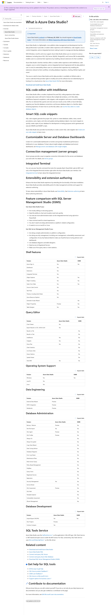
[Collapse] (21, 15)
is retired (41, 37)
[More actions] (83, 16)
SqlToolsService (47, 535)
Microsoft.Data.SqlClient (36, 540)
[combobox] (12, 18)
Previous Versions (36, 16)
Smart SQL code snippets (97, 22)
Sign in (107, 2)
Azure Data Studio (55, 16)
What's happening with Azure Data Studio (62, 40)
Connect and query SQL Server (38, 554)
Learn (27, 16)
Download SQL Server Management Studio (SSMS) (44, 559)
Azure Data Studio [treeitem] (10, 32)
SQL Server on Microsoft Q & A (38, 576)
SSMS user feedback (35, 574)
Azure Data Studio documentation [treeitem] (12, 22)
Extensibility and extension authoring (97, 34)
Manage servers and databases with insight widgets (51, 146)
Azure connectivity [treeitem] (10, 35)
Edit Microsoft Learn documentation (53, 594)
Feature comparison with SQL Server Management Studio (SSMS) (98, 39)
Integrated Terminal (95, 32)
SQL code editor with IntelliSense (99, 19)
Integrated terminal (31, 173)
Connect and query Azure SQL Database (41, 557)
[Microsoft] (3, 2)
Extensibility (61, 191)
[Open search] (103, 2)
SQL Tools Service (95, 43)
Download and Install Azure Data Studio (38, 85)
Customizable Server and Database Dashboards (96, 24)
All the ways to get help (36, 569)
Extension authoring (74, 191)
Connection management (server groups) (99, 28)
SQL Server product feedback (38, 571)
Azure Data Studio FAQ (52, 81)
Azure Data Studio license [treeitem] (11, 38)
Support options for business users (39, 578)
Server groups (48, 158)
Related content (94, 45)
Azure (45, 16)
